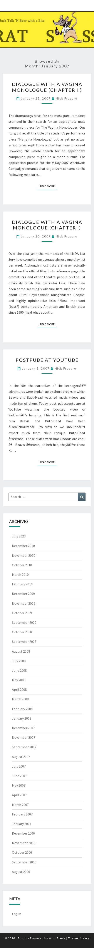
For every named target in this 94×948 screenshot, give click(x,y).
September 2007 (24, 747)
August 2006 (21, 871)
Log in (16, 914)
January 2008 (21, 718)
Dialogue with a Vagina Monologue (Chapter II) (47, 87)
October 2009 (22, 613)
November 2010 (23, 555)
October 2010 (22, 565)
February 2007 (22, 814)
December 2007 (23, 728)
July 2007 (19, 766)
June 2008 (19, 670)
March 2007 (20, 804)
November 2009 (23, 603)
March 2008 (20, 699)
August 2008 (21, 651)
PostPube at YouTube (47, 360)
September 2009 (24, 622)
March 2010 (20, 574)
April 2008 (19, 689)
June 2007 (19, 776)
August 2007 (21, 757)
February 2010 (22, 584)
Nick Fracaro (66, 98)
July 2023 (19, 536)
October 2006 (22, 852)
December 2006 (23, 833)
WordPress (57, 938)
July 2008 (19, 661)
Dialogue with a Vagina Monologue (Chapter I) (47, 225)
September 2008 (24, 641)
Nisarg (84, 938)
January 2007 (21, 824)
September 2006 (24, 862)
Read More (48, 186)
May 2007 (18, 785)
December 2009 (23, 593)
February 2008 (22, 709)
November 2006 (23, 843)
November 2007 (23, 737)
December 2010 (23, 546)
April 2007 (19, 795)
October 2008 (22, 632)
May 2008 (18, 680)
